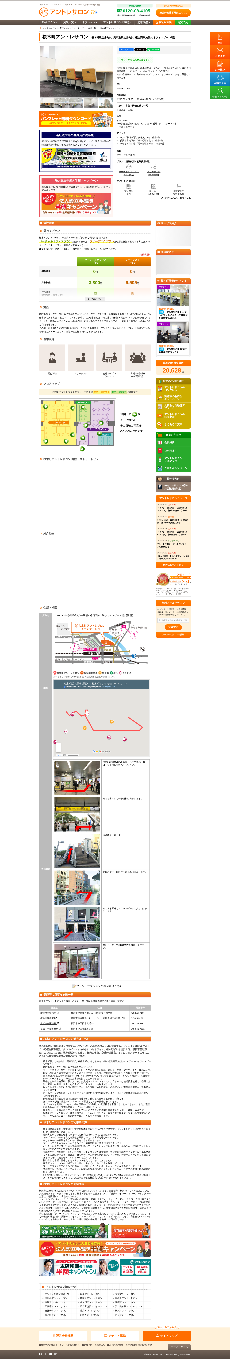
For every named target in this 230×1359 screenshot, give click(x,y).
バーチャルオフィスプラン (95, 261)
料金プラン (49, 22)
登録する (173, 627)
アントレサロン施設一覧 (57, 1294)
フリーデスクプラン (132, 261)
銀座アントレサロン (90, 1294)
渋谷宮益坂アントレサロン (93, 1306)
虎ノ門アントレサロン (91, 1302)
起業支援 (144, 22)
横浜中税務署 (48, 1018)
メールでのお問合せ (70, 1345)
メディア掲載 (115, 1335)
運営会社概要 (63, 1335)
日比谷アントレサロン (56, 1298)
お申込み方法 (164, 22)
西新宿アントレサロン (56, 1306)
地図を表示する (126, 127)
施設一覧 (69, 22)
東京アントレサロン (125, 1294)
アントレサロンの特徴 (117, 22)
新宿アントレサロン (125, 1302)
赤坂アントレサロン (55, 1302)
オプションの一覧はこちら (176, 198)
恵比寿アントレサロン (56, 1310)
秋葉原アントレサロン (91, 1298)
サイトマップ (166, 1335)
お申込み (100, 1345)
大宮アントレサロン (125, 1315)
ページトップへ (179, 1346)
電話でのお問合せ (48, 1345)
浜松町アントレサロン (126, 1298)
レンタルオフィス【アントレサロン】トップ (63, 28)
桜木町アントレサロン (56, 1315)
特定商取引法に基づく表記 (139, 1345)
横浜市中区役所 (49, 1023)
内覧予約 (183, 22)
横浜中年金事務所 (50, 1029)
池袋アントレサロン (90, 1310)
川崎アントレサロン (90, 1315)
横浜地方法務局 (49, 1013)
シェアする (126, 50)
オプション (89, 22)
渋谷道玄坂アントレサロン (128, 1306)
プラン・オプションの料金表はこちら (99, 986)
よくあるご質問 (115, 1345)
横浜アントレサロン (125, 1310)
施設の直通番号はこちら (173, 12)
